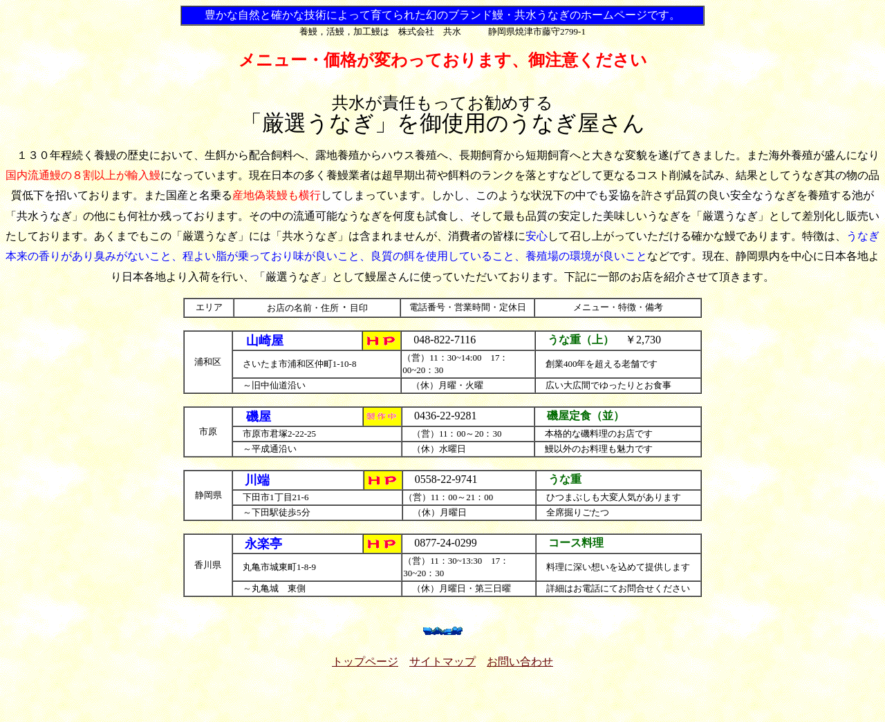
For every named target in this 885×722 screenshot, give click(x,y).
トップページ (365, 661)
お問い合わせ (520, 661)
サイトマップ (442, 661)
